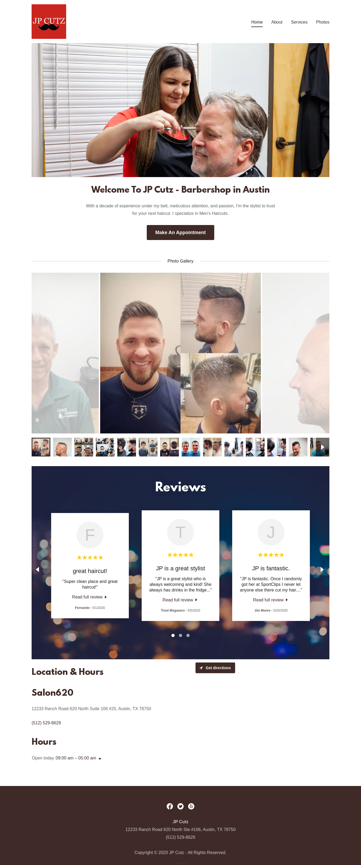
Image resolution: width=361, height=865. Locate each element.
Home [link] (257, 22)
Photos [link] (322, 22)
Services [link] (299, 22)
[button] (99, 759)
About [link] (277, 22)
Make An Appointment (180, 232)
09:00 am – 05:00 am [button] (76, 758)
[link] (49, 21)
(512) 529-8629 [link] (46, 723)
